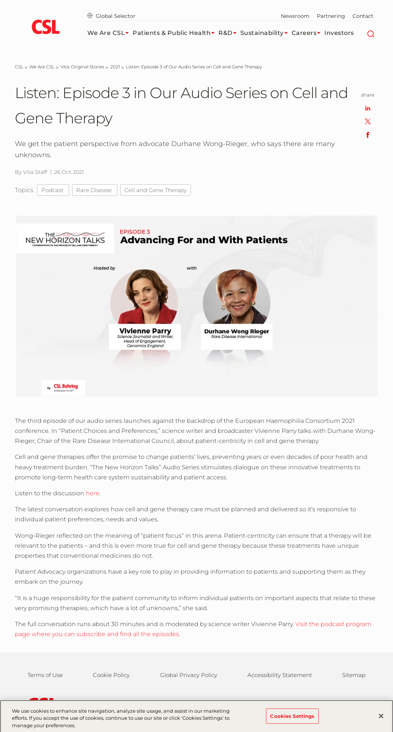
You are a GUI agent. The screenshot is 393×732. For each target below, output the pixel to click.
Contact (363, 16)
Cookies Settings (292, 719)
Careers (308, 33)
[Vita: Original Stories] (82, 66)
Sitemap (354, 674)
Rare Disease (94, 190)
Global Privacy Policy (188, 674)
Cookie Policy (111, 674)
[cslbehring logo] (45, 28)
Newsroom (295, 16)
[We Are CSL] (42, 66)
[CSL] (19, 66)
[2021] (115, 66)
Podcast (53, 190)
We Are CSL (110, 33)
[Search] (370, 33)
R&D (229, 33)
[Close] (381, 718)
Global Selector (111, 16)
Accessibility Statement (279, 674)
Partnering (331, 16)
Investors (339, 32)
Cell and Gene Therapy (155, 190)
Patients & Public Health (175, 33)
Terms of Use (45, 674)
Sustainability (266, 33)
